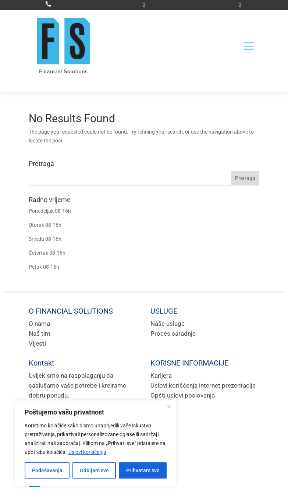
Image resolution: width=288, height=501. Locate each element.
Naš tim (39, 333)
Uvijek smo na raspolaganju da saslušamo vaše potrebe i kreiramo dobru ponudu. (78, 385)
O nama (39, 323)
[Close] (168, 406)
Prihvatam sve (143, 470)
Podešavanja (47, 470)
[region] (96, 443)
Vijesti (37, 343)
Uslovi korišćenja (87, 452)
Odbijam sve (94, 470)
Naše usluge (167, 323)
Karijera (161, 375)
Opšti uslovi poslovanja (182, 395)
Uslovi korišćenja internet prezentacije (203, 385)
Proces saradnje (173, 333)
